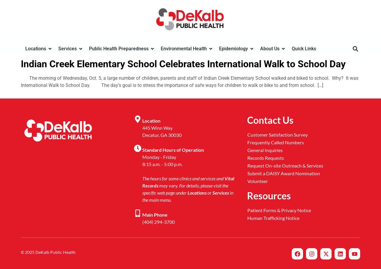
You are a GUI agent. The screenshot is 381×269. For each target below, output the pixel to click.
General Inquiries (265, 150)
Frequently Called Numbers (275, 142)
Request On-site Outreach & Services (285, 165)
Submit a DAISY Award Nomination (283, 173)
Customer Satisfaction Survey (277, 134)
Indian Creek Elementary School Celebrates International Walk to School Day (183, 64)
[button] (355, 49)
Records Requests (265, 158)
